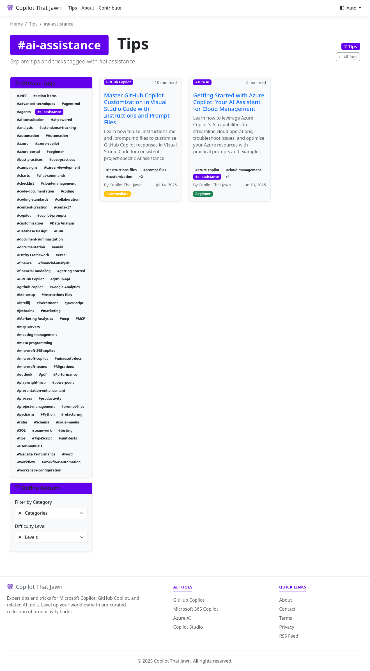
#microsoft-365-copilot (36, 350)
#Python (48, 414)
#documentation (31, 247)
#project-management (36, 406)
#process (24, 398)
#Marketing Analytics (35, 318)
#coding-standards (33, 199)
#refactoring (71, 414)
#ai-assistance (49, 111)
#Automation (57, 135)
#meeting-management (37, 334)
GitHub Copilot (188, 600)
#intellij (23, 303)
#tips (21, 438)
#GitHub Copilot (30, 279)
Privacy (286, 627)
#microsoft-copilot (32, 358)
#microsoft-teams (32, 366)
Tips (72, 8)
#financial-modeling (34, 271)
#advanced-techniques (36, 103)
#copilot (24, 215)
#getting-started (71, 271)
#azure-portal (28, 151)
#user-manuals (29, 446)
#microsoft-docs (68, 358)
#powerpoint (63, 382)
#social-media (67, 422)
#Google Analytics (65, 287)
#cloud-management (58, 183)
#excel (61, 255)
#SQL (21, 430)
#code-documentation (35, 191)
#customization (30, 223)
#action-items (45, 95)
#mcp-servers (28, 326)
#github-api (60, 279)
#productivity (50, 398)
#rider (22, 422)
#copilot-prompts (51, 215)
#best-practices (62, 159)
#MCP (80, 318)
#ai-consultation (31, 119)
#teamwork (42, 430)
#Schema (41, 422)
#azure (23, 143)
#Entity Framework (33, 255)
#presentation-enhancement (41, 390)
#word (67, 454)
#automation (28, 135)
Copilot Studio (188, 627)
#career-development (62, 167)
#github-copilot (30, 287)
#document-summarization (40, 239)
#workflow (26, 462)
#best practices (30, 159)
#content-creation (32, 207)
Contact (287, 609)
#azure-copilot (47, 143)
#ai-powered (61, 119)
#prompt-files (72, 406)
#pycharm (25, 414)
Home (16, 24)
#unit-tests (68, 438)
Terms (285, 618)
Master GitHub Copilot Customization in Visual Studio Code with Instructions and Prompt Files (137, 108)
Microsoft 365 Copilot (195, 609)
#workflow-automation (61, 462)
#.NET (22, 95)
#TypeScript (42, 438)
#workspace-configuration (39, 470)
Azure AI (182, 618)
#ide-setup (26, 294)
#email (57, 247)
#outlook (24, 374)
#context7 (62, 207)
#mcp (64, 318)
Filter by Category (33, 502)
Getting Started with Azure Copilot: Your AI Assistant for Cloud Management (228, 102)
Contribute (110, 8)
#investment (47, 303)
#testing (65, 430)
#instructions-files (57, 294)
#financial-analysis (54, 263)
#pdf (43, 374)
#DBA (58, 231)
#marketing (51, 310)
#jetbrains (25, 310)
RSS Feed (288, 636)
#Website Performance (36, 454)
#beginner (55, 151)
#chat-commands (51, 175)
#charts (23, 175)
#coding (67, 191)
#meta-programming (34, 342)
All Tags (348, 56)
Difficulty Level (30, 526)
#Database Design (32, 231)
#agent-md (71, 103)
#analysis (25, 127)
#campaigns (27, 167)
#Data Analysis (62, 223)
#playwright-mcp (31, 382)
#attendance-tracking (57, 127)
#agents (24, 111)
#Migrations (64, 366)
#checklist (25, 183)
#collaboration (67, 199)
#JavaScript (74, 303)
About (87, 8)
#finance (24, 263)
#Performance (65, 374)
